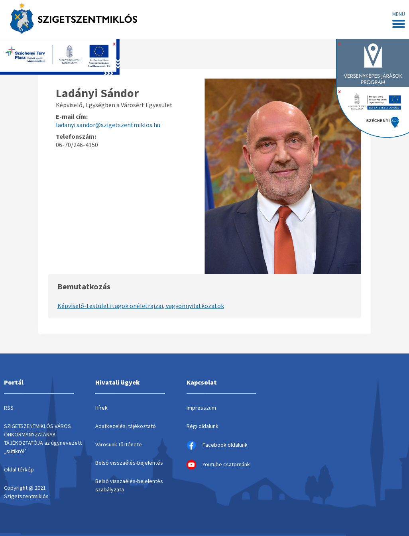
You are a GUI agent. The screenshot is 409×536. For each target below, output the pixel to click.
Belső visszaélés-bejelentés (129, 462)
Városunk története (118, 444)
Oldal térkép (19, 469)
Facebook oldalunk (217, 445)
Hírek (101, 407)
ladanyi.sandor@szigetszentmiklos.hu (108, 125)
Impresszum (201, 407)
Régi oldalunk (202, 426)
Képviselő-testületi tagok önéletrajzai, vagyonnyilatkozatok (140, 306)
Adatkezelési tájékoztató (125, 426)
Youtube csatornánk (218, 464)
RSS (9, 407)
